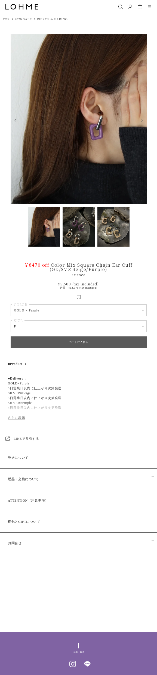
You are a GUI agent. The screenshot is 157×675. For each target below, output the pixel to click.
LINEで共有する (26, 439)
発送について (18, 458)
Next (143, 119)
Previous (14, 119)
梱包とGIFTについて (24, 522)
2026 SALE (23, 19)
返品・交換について (23, 479)
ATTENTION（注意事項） (28, 500)
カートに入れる (78, 341)
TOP (6, 19)
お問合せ (15, 543)
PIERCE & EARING (52, 19)
